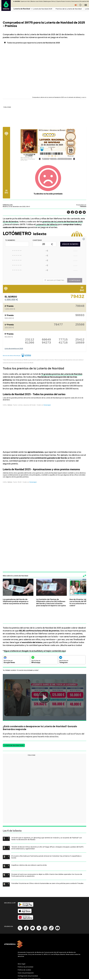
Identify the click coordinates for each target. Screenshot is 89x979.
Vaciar (54, 280)
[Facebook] (26, 915)
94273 (46, 342)
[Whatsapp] (32, 915)
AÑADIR (70, 244)
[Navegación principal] (85, 4)
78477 (58, 325)
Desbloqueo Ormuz (50, 1)
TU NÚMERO (10, 240)
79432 (77, 297)
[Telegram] (38, 915)
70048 (79, 306)
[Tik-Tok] (51, 915)
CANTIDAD (37, 240)
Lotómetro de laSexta (46, 224)
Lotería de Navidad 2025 (42, 9)
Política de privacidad (25, 951)
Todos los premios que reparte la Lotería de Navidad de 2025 (33, 43)
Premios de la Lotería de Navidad (69, 9)
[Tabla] (44, 420)
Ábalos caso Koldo (37, 1)
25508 (79, 325)
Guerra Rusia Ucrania (63, 1)
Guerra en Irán (25, 1)
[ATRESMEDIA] (44, 929)
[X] (20, 915)
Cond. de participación (26, 957)
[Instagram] (45, 915)
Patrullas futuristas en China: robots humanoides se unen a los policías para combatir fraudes (47, 868)
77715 (63, 339)
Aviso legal (21, 948)
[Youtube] (57, 915)
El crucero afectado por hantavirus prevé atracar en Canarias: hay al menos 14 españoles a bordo (46, 841)
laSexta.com (8, 205)
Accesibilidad (22, 966)
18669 (79, 342)
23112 (29, 339)
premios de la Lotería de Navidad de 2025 (63, 221)
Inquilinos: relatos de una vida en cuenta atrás (29, 850)
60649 (46, 339)
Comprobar (74, 280)
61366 (29, 342)
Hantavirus (75, 1)
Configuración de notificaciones (29, 963)
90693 (79, 315)
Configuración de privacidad (28, 960)
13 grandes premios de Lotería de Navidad (61, 374)
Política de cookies (24, 954)
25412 (79, 339)
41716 (63, 342)
